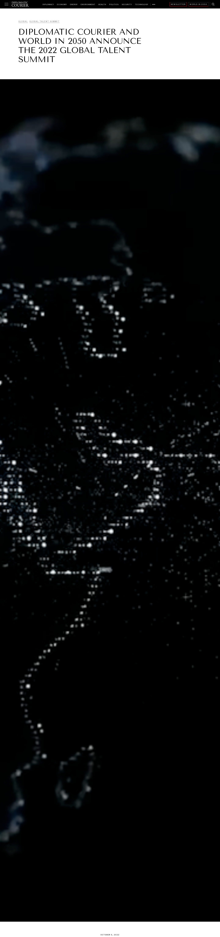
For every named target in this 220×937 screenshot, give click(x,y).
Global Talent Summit (44, 21)
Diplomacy (48, 4)
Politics (114, 4)
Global (23, 21)
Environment (88, 4)
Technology (141, 4)
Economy (62, 4)
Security (127, 4)
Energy (74, 4)
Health (102, 4)
